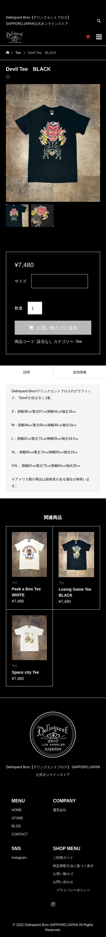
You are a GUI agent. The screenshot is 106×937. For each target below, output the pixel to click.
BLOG (16, 826)
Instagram (19, 858)
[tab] (26, 372)
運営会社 (59, 810)
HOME (17, 810)
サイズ (21, 281)
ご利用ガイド (63, 858)
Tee (78, 341)
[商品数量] (35, 308)
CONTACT (20, 834)
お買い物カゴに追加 (56, 327)
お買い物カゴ (63, 874)
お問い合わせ (63, 882)
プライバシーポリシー (73, 890)
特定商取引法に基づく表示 (73, 866)
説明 (26, 372)
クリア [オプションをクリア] (21, 292)
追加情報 (79, 372)
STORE (17, 818)
